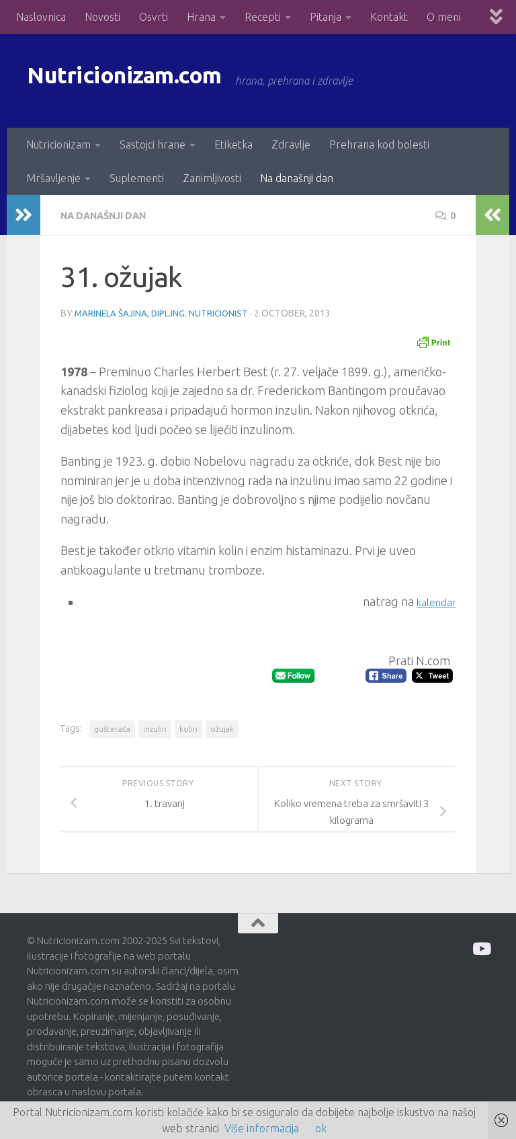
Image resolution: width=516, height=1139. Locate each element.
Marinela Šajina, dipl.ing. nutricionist (164, 312)
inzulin (155, 728)
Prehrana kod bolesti (379, 144)
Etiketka (233, 144)
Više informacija (261, 1128)
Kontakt (389, 17)
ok (321, 1128)
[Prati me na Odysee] (480, 947)
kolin (188, 728)
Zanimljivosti (212, 178)
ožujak (222, 728)
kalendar (432, 600)
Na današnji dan (296, 178)
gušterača (112, 728)
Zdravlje (290, 144)
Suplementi (137, 178)
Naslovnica (41, 17)
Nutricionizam (58, 144)
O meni (444, 17)
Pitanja (325, 17)
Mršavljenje (53, 178)
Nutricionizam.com (147, 80)
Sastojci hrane (152, 144)
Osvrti (153, 17)
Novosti (102, 17)
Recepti (263, 17)
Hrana (201, 17)
